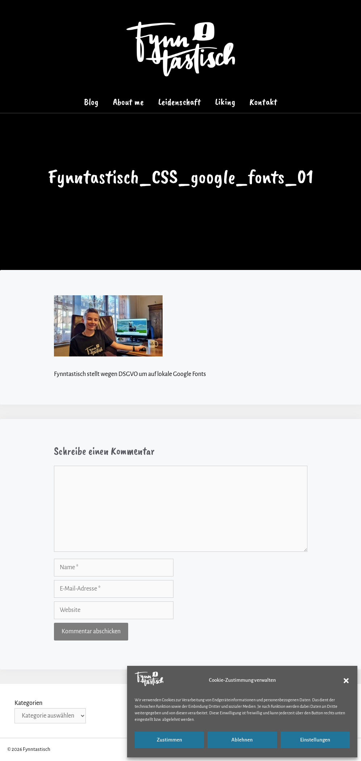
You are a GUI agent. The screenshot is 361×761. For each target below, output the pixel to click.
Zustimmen (169, 740)
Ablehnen (242, 740)
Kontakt (263, 102)
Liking (225, 102)
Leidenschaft (179, 102)
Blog (91, 102)
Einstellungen (315, 740)
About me (128, 102)
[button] (346, 680)
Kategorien (28, 703)
